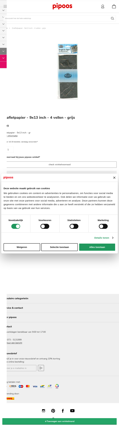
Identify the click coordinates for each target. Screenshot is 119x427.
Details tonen (101, 237)
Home (4, 28)
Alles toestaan (97, 247)
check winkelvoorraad (60, 164)
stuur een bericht (14, 342)
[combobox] (59, 18)
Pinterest (54, 411)
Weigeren (22, 247)
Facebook (64, 411)
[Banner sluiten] (114, 178)
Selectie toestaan (59, 247)
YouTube (74, 411)
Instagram (45, 411)
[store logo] (62, 6)
